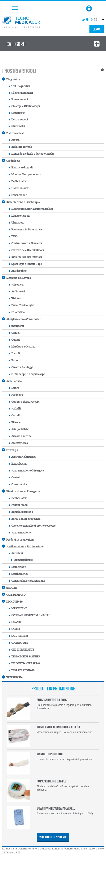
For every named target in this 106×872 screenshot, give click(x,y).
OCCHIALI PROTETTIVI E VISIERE (29, 615)
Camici (14, 332)
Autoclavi (16, 553)
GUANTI (15, 622)
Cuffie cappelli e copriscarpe (27, 374)
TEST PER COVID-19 (22, 670)
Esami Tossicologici (21, 305)
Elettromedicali (13, 133)
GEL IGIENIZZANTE (21, 649)
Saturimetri (17, 112)
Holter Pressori (19, 188)
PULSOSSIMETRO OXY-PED (51, 781)
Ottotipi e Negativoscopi (24, 401)
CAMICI (14, 629)
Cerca (97, 29)
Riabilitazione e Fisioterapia (21, 202)
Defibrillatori (18, 181)
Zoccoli (14, 353)
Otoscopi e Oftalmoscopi (24, 106)
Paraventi (16, 394)
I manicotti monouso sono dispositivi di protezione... (65, 759)
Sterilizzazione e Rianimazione (22, 546)
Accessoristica (18, 443)
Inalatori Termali (20, 146)
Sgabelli (15, 408)
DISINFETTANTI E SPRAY (24, 663)
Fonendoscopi (18, 99)
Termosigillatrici (22, 560)
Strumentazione (20, 532)
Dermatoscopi (18, 119)
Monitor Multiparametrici (26, 174)
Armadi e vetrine (20, 436)
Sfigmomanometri (21, 92)
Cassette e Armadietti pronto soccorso (32, 525)
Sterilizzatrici (18, 573)
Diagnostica (11, 79)
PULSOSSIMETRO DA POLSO (52, 700)
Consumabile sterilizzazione (27, 580)
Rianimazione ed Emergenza (21, 491)
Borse (13, 360)
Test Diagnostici (19, 86)
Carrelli (15, 415)
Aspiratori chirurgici (22, 456)
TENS (13, 236)
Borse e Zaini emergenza (24, 518)
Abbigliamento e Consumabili (21, 319)
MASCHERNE (18, 608)
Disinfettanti (17, 567)
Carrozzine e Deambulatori (26, 250)
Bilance (14, 422)
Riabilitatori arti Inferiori (25, 257)
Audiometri (17, 291)
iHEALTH (9, 587)
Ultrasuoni (16, 222)
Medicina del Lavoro (16, 277)
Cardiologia (11, 160)
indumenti (16, 326)
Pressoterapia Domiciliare (25, 229)
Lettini (14, 388)
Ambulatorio (12, 381)
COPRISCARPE (18, 642)
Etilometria (17, 312)
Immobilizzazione (21, 512)
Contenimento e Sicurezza (25, 243)
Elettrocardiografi (21, 167)
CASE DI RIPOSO (14, 594)
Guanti (14, 339)
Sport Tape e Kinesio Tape (25, 264)
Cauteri (14, 477)
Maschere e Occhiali (22, 346)
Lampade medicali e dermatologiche (31, 153)
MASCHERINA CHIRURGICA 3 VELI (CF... (60, 727)
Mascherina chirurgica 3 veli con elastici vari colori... (65, 732)
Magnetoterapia (19, 215)
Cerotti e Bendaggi (21, 367)
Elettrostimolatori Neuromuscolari (31, 208)
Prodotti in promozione (18, 539)
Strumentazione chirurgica (26, 470)
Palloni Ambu (18, 505)
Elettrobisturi (18, 463)
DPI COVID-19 (12, 601)
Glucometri (17, 126)
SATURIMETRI (18, 635)
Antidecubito (18, 270)
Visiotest (15, 298)
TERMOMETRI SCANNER (24, 656)
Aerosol (14, 140)
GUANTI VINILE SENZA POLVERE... (56, 808)
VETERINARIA (12, 677)
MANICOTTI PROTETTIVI (50, 754)
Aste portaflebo (19, 429)
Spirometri (16, 284)
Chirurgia (10, 450)
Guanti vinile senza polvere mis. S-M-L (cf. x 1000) (65, 813)
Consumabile (18, 195)
